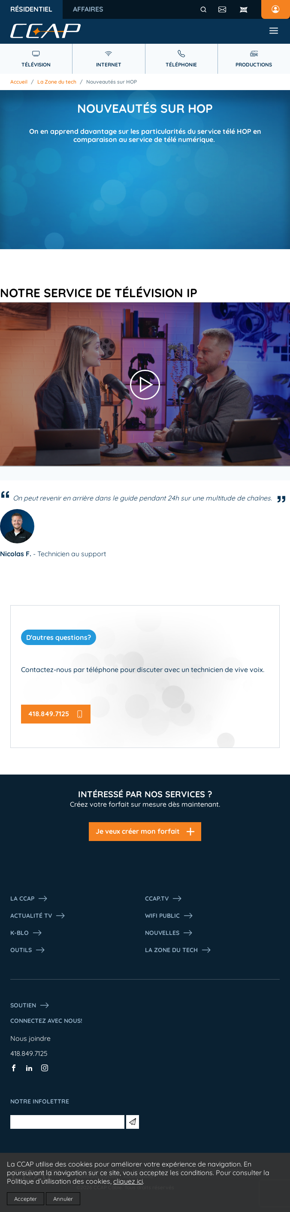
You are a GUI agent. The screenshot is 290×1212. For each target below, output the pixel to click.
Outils (27, 950)
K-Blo (26, 933)
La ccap (29, 898)
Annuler (63, 1198)
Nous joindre (30, 1038)
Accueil (18, 82)
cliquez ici (128, 1181)
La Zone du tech (56, 82)
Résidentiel (31, 9)
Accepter (25, 1198)
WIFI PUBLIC (169, 916)
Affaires (88, 9)
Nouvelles (169, 933)
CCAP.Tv (163, 898)
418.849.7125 (29, 1053)
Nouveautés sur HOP (111, 82)
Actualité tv (38, 916)
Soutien (30, 1005)
